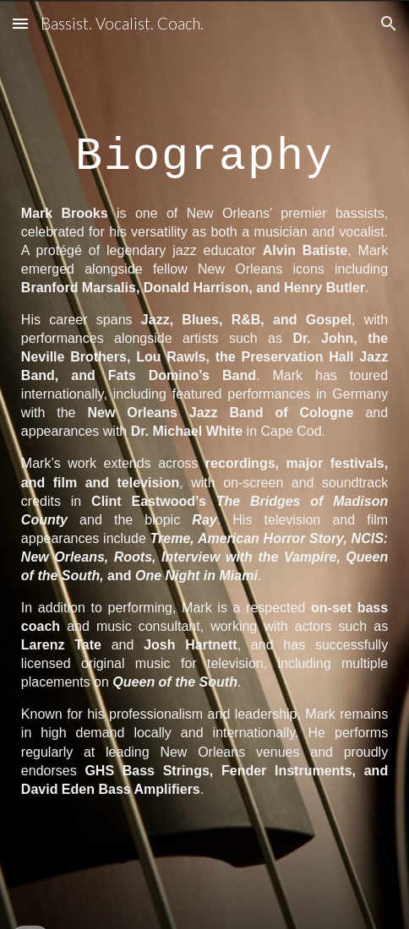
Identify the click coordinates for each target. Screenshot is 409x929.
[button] (20, 23)
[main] (204, 148)
